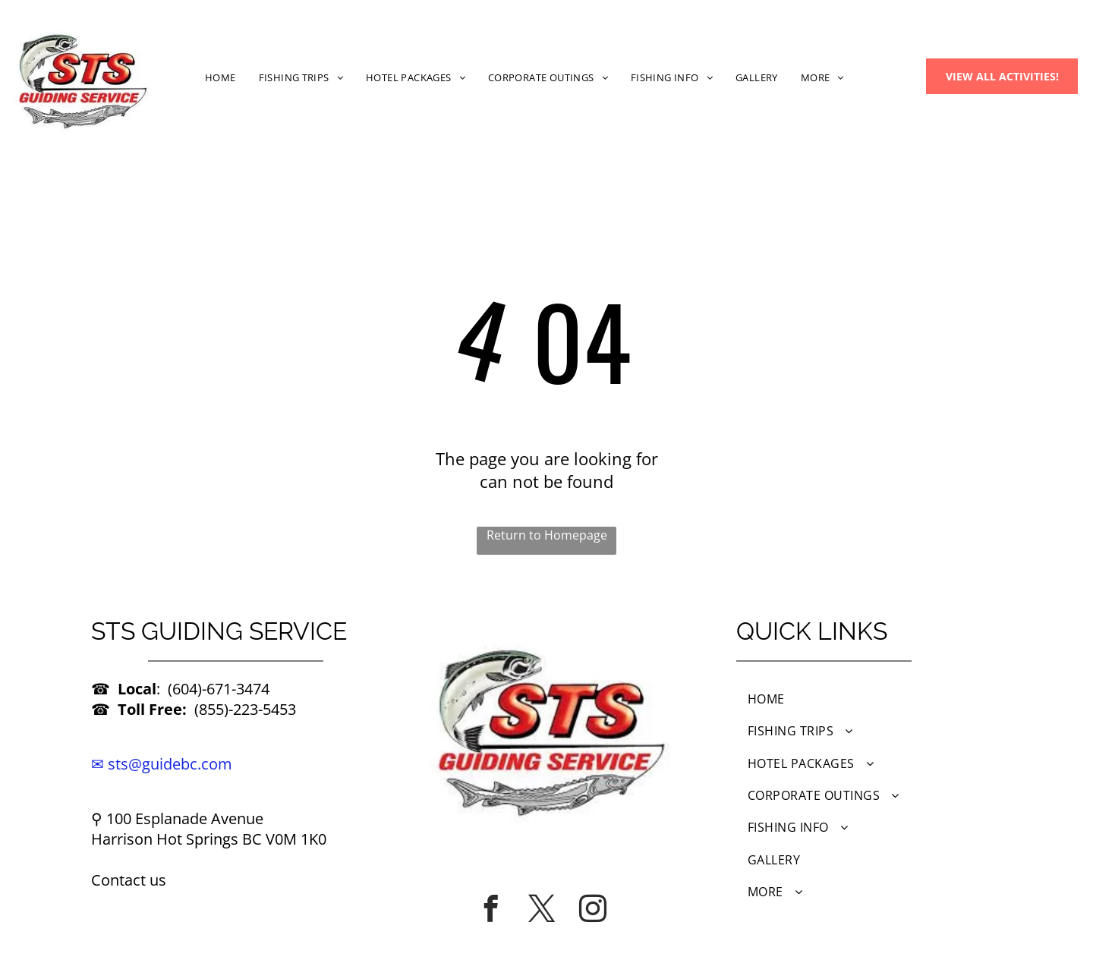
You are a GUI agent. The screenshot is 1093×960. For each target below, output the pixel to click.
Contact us (128, 880)
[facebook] (491, 908)
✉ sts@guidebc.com (161, 764)
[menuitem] (220, 77)
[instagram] (592, 908)
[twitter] (541, 908)
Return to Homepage (547, 535)
